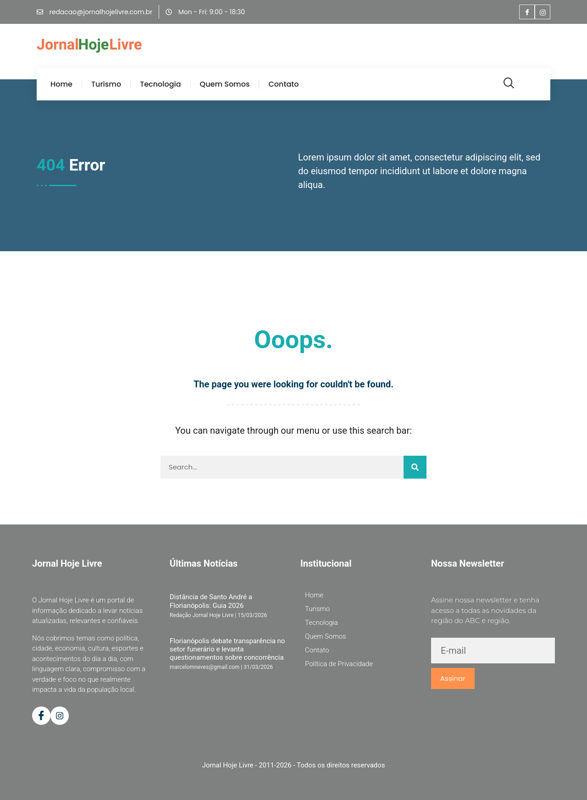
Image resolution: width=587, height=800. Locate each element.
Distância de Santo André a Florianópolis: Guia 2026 (211, 601)
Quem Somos (225, 84)
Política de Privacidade (339, 664)
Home (61, 84)
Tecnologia (160, 84)
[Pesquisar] (415, 467)
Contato (283, 84)
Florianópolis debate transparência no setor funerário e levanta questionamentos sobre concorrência (227, 649)
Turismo (106, 84)
